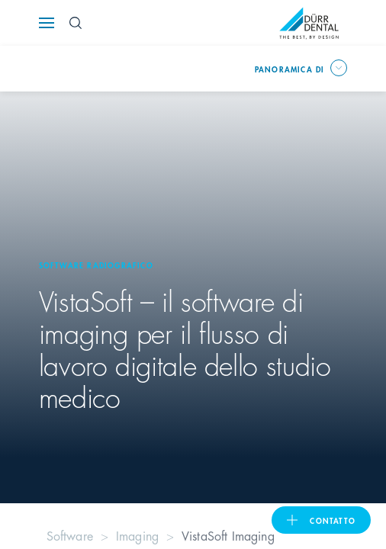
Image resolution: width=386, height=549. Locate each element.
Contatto (332, 520)
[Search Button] (75, 23)
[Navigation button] (46, 23)
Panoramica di (290, 69)
